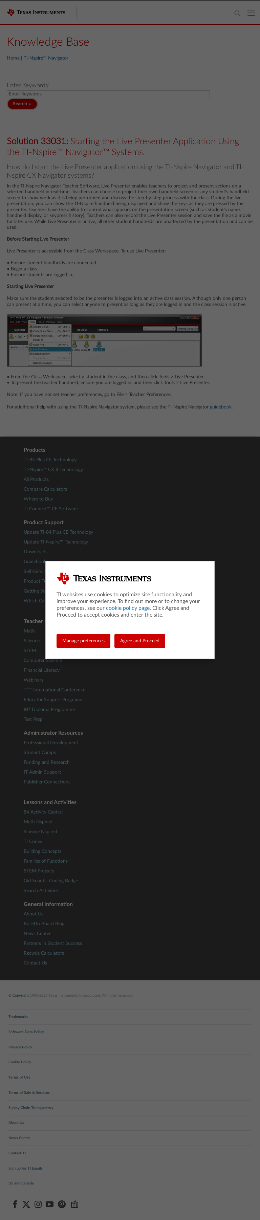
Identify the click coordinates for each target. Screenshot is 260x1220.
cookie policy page (128, 608)
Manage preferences (83, 641)
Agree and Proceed (139, 641)
